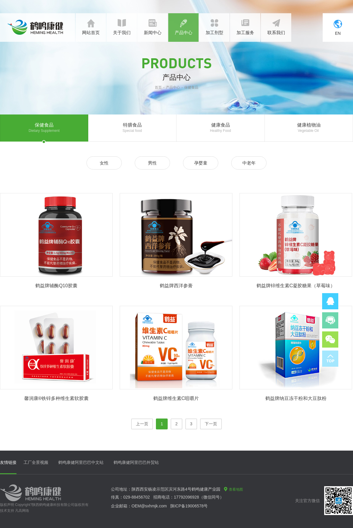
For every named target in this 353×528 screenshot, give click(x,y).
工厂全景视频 (36, 462)
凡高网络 (22, 511)
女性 (104, 162)
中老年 (249, 162)
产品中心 (173, 87)
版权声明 (7, 505)
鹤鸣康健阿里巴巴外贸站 (136, 462)
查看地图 (233, 489)
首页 (158, 87)
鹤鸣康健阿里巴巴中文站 (81, 462)
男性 (152, 162)
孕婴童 (200, 162)
